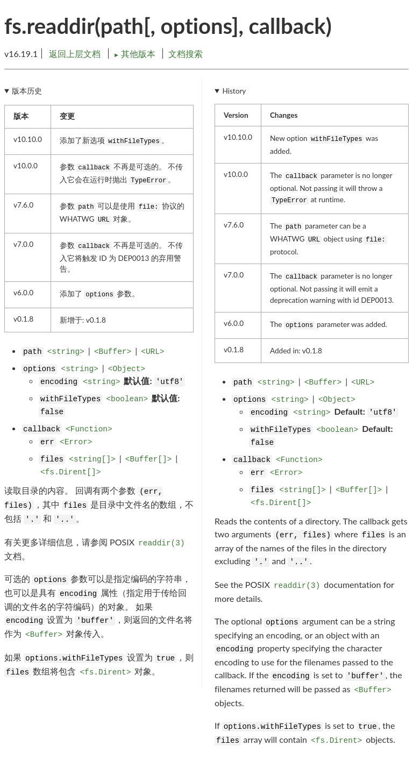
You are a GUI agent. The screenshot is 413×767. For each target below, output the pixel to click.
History (234, 91)
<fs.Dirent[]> (70, 472)
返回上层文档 (75, 53)
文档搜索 (185, 53)
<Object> (126, 369)
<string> (65, 351)
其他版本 (135, 53)
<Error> (76, 442)
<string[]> (92, 459)
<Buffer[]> (148, 459)
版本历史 (27, 91)
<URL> (152, 351)
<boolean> (127, 399)
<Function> (89, 429)
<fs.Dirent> (105, 672)
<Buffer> (112, 351)
